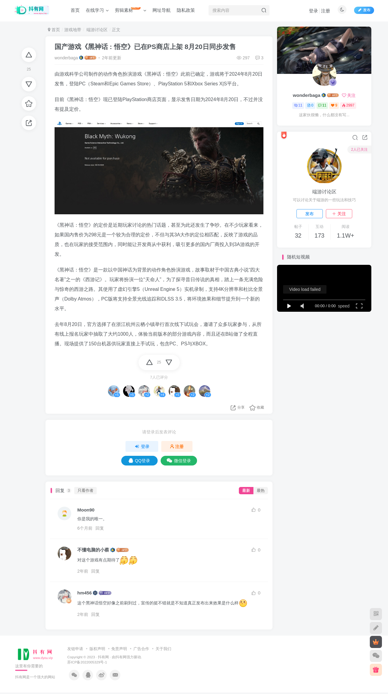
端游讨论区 (96, 29)
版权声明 (97, 648)
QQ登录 (139, 460)
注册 (325, 10)
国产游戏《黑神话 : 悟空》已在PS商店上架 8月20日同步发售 (145, 47)
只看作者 (85, 490)
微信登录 (179, 460)
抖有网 (103, 657)
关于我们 (163, 648)
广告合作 (141, 648)
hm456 (84, 592)
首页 (54, 29)
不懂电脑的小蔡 (93, 549)
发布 (309, 213)
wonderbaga (66, 57)
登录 (313, 10)
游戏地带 (72, 29)
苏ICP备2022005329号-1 (87, 662)
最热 (261, 490)
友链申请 (75, 648)
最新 (246, 490)
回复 (99, 528)
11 (298, 105)
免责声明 (119, 648)
